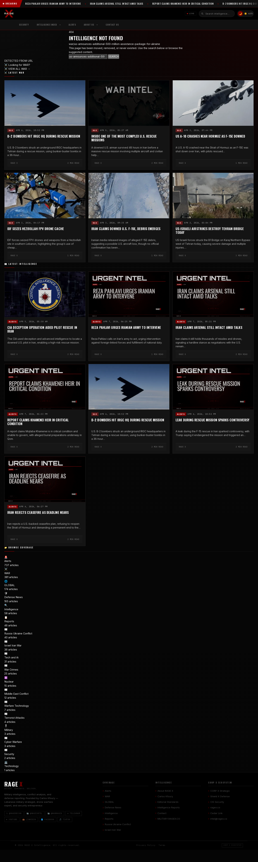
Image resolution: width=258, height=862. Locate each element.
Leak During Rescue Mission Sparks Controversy (212, 420)
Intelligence (111, 813)
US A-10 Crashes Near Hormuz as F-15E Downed (210, 136)
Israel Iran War (113, 829)
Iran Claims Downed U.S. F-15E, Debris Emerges (125, 229)
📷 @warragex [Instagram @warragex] (54, 813)
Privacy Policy (145, 845)
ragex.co (215, 807)
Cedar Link (216, 813)
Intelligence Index (47, 24)
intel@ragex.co (218, 818)
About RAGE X (165, 790)
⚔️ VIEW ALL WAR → (17, 68)
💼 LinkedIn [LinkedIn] (29, 819)
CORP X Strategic (220, 790)
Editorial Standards (167, 801)
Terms (162, 845)
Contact (161, 813)
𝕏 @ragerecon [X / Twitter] (14, 813)
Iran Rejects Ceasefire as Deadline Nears (38, 512)
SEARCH (113, 56)
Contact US (112, 24)
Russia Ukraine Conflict (118, 824)
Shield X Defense (220, 796)
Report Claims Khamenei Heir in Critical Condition (38, 422)
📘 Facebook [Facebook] (47, 819)
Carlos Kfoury (165, 796)
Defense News (113, 807)
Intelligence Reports (168, 807)
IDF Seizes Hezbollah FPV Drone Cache (35, 229)
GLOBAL (109, 801)
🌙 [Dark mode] (240, 13)
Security (24, 24)
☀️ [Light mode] (245, 13)
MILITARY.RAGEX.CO (168, 818)
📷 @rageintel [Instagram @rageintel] (34, 813)
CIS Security (217, 801)
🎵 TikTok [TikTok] (64, 819)
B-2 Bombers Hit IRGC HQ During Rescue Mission (43, 136)
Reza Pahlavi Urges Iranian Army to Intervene (126, 327)
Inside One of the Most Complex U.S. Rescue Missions (124, 138)
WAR (11, 130)
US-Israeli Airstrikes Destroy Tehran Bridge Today (210, 230)
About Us (89, 24)
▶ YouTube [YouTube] (11, 819)
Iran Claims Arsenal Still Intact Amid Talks (209, 327)
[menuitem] (49, 25)
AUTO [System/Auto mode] (250, 13)
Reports (109, 818)
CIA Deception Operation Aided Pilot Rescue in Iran (42, 329)
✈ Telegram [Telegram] (73, 813)
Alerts (72, 24)
